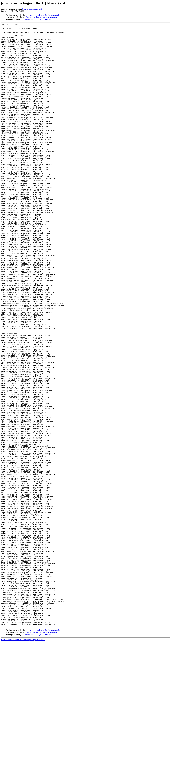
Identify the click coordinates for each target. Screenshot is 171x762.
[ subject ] (39, 19)
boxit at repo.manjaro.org (32, 9)
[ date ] (25, 19)
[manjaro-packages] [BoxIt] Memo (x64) (44, 15)
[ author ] (47, 19)
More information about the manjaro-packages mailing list (23, 760)
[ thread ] (31, 19)
